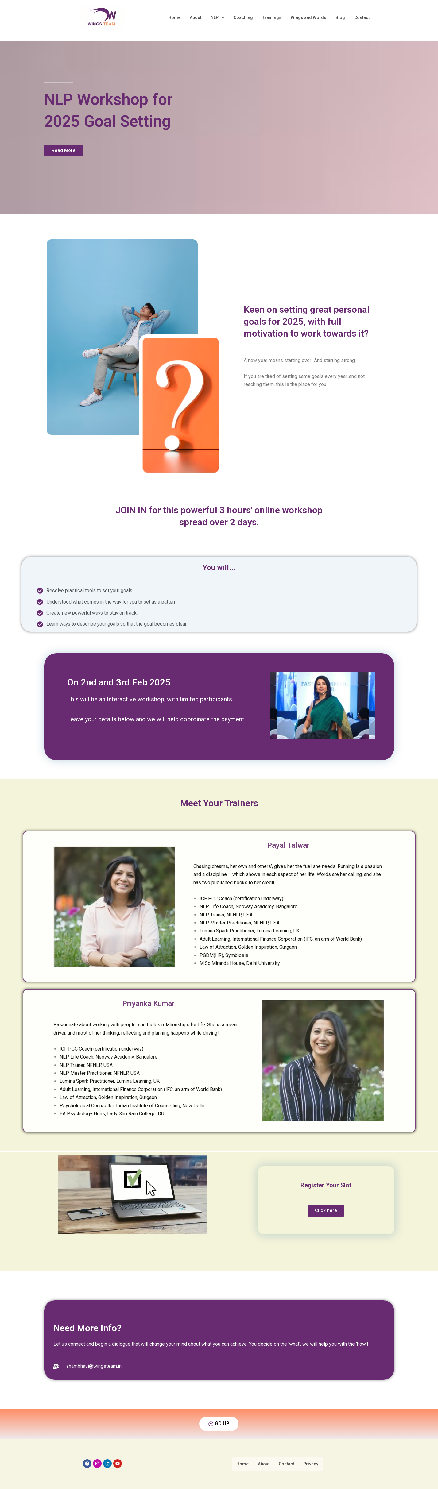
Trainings (271, 17)
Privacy (310, 1463)
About (195, 17)
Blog (340, 17)
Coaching (243, 17)
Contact (362, 17)
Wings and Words (308, 17)
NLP (217, 17)
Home (174, 17)
